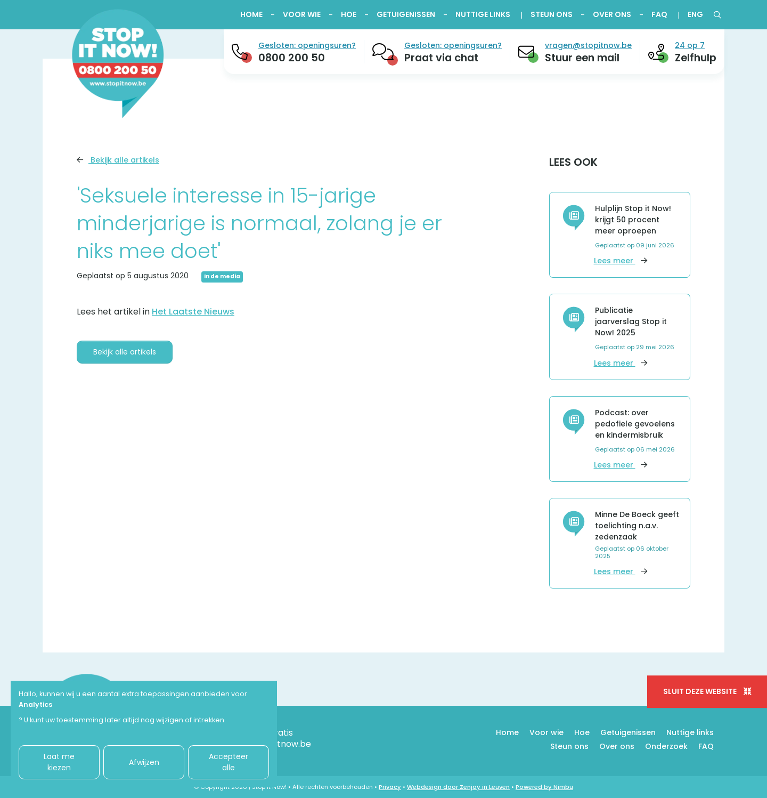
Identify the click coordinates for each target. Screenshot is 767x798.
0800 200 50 (291, 57)
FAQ (659, 14)
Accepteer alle (228, 762)
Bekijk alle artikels (118, 160)
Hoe (348, 14)
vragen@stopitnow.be (588, 45)
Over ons (612, 14)
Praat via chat (441, 57)
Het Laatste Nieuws (193, 311)
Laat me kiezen (59, 762)
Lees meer (620, 260)
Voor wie (302, 14)
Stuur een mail (582, 57)
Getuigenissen (406, 14)
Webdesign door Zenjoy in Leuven (458, 787)
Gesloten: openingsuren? (307, 45)
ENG (695, 14)
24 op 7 (690, 45)
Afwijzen (144, 762)
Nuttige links (482, 14)
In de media (222, 276)
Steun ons (552, 14)
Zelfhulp (695, 57)
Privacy (390, 787)
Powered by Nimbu (544, 787)
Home (251, 14)
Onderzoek (666, 746)
